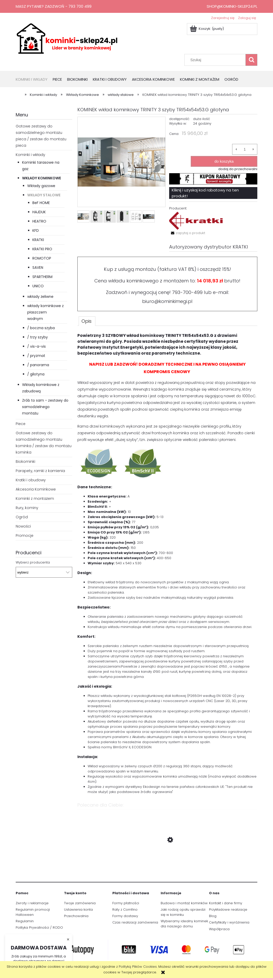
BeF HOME (41, 202)
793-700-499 (187, 292)
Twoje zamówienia (80, 903)
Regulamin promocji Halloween (33, 912)
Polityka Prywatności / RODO (39, 927)
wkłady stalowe (43, 195)
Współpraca (219, 929)
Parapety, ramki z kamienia (40, 470)
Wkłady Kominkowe (41, 178)
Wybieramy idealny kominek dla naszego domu (184, 924)
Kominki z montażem (35, 498)
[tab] (87, 321)
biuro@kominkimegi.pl (167, 301)
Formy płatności (125, 903)
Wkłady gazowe (41, 185)
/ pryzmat (36, 355)
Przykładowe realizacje (228, 909)
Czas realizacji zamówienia (135, 922)
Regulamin (25, 921)
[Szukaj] (251, 60)
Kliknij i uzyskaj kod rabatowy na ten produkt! (205, 193)
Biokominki (25, 461)
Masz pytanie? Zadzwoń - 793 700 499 (54, 6)
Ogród (22, 517)
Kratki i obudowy (31, 480)
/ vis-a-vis (36, 346)
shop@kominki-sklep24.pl (232, 6)
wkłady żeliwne (40, 296)
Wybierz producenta (33, 562)
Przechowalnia (76, 916)
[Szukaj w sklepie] (216, 60)
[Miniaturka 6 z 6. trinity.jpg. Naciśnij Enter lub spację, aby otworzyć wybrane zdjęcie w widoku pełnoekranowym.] (148, 216)
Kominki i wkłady (30, 154)
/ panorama (38, 364)
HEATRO (39, 221)
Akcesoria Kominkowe (36, 489)
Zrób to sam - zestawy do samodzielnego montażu (45, 407)
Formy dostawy (125, 916)
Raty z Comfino (125, 909)
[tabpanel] (167, 564)
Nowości (23, 526)
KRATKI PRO (42, 249)
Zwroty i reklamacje (32, 903)
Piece (20, 423)
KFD (35, 230)
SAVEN (37, 267)
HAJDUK (39, 212)
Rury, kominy (27, 507)
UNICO (38, 286)
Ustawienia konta (78, 909)
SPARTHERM (42, 276)
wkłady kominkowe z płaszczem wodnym (45, 312)
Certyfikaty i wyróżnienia (229, 922)
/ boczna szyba (41, 327)
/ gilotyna (35, 374)
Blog (212, 916)
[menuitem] (34, 80)
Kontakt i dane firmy (225, 903)
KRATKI (38, 239)
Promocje (24, 535)
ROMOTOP (41, 258)
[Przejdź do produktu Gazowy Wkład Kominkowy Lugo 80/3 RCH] (167, 864)
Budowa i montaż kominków (184, 903)
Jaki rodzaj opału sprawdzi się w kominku (183, 912)
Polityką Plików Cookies (138, 966)
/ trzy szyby (37, 337)
